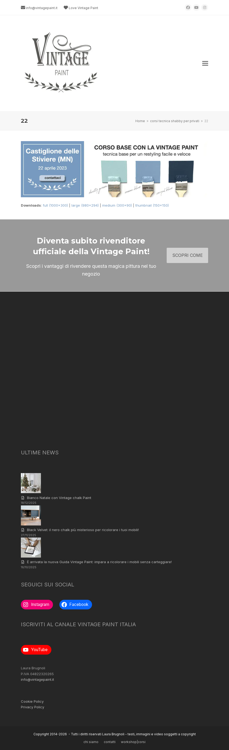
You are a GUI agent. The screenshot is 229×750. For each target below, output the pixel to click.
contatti (110, 742)
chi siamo (90, 742)
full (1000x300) (55, 205)
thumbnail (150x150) (152, 205)
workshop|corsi (133, 742)
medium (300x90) (117, 205)
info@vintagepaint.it (42, 8)
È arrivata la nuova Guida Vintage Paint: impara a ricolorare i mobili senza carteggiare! (99, 562)
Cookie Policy (32, 701)
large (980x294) (85, 205)
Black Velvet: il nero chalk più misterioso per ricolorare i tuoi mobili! (83, 530)
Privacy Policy (32, 707)
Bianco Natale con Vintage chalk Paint (59, 498)
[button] (205, 63)
